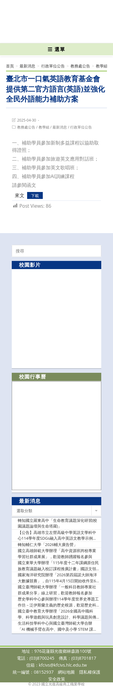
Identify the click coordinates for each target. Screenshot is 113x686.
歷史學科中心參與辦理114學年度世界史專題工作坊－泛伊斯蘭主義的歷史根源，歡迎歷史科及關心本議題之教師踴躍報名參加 (58, 602)
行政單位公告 (81, 127)
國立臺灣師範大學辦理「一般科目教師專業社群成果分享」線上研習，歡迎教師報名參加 (57, 590)
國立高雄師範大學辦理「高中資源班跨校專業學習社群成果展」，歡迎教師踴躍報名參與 (57, 553)
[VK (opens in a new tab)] (66, 34)
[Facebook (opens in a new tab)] (46, 34)
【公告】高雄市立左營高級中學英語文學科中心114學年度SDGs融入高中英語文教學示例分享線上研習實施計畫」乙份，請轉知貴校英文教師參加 (57, 535)
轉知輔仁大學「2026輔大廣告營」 (48, 544)
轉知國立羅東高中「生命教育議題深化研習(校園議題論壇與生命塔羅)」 (57, 523)
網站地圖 (66, 672)
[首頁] (10, 66)
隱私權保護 (89, 672)
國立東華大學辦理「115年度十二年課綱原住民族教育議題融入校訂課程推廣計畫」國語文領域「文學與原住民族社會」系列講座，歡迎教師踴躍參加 (58, 566)
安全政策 (56, 679)
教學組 (44, 127)
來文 (19, 195)
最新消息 (59, 127)
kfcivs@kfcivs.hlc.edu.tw (63, 665)
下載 (35, 195)
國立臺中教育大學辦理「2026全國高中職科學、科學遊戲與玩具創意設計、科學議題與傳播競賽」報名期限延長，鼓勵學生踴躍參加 (57, 614)
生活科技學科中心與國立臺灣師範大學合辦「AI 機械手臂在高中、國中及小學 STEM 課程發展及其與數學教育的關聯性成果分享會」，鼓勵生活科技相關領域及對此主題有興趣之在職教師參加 (57, 626)
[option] (56, 318)
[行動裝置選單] (56, 49)
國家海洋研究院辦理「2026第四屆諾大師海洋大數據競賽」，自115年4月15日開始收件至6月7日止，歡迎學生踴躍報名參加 (57, 578)
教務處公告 (26, 127)
